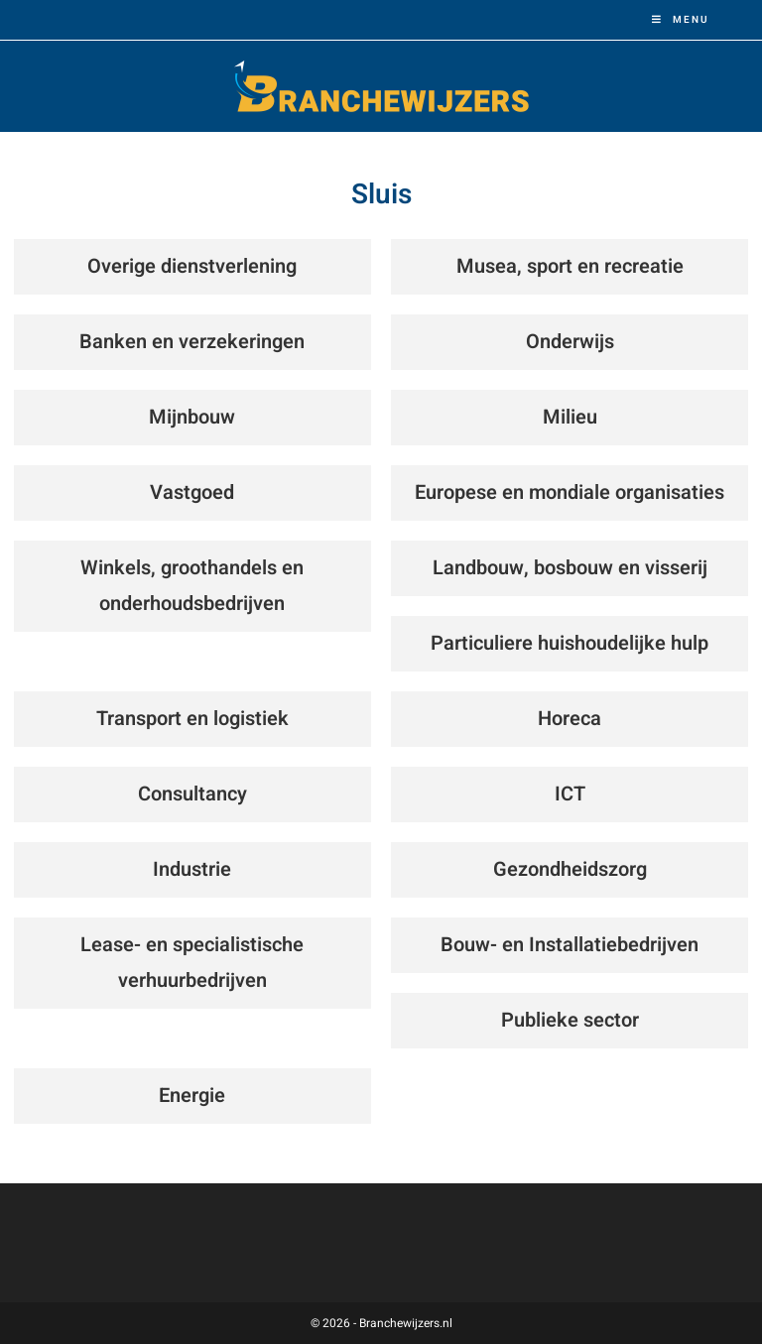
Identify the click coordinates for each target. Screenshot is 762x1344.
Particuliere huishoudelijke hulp (569, 643)
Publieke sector (570, 1020)
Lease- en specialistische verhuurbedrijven (192, 962)
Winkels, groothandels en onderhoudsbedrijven (192, 585)
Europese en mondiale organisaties (569, 492)
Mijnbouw (192, 417)
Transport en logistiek (192, 718)
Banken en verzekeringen (192, 341)
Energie (192, 1095)
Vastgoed (192, 492)
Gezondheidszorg (570, 869)
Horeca (569, 718)
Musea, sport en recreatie (570, 266)
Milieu (570, 417)
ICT (570, 794)
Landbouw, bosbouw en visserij (570, 567)
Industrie (192, 869)
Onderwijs (570, 341)
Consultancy (192, 794)
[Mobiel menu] (680, 20)
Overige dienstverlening (192, 266)
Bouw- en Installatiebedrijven (569, 944)
